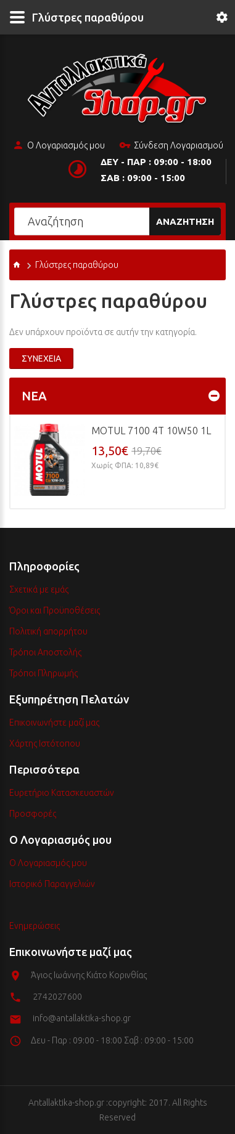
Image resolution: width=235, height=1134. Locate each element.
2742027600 (57, 997)
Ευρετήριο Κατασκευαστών (61, 793)
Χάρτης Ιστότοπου (44, 743)
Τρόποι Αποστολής (45, 652)
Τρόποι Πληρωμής (43, 673)
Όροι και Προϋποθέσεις (54, 610)
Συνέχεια (41, 358)
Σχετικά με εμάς (38, 589)
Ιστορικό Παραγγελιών (52, 884)
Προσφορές (32, 814)
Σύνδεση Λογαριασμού (171, 146)
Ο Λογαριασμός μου (58, 146)
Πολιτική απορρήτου (48, 631)
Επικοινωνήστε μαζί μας (54, 722)
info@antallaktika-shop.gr (82, 1018)
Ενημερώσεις (34, 926)
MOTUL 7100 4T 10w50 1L (151, 430)
